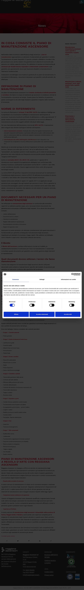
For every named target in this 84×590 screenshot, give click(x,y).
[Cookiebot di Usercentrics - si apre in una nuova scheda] (72, 274)
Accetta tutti (68, 314)
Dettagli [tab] (42, 279)
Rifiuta (16, 314)
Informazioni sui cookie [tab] (68, 279)
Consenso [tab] (15, 279)
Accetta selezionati (42, 314)
